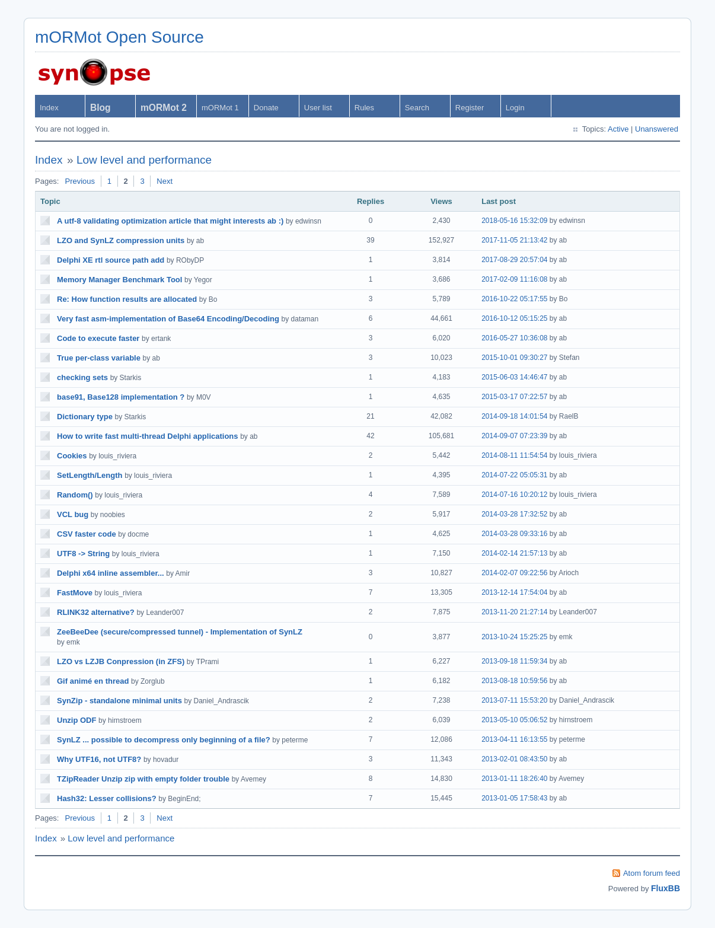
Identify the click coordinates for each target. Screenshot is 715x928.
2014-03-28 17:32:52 (514, 514)
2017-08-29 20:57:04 (514, 260)
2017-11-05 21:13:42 (514, 240)
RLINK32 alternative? (96, 612)
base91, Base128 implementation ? (120, 397)
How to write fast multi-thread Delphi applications (147, 436)
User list (318, 107)
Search (417, 107)
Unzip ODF (76, 720)
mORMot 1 (220, 107)
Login (515, 107)
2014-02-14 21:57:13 (514, 553)
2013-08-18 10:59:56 (514, 681)
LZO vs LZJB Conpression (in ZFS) (120, 661)
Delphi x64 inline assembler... (110, 573)
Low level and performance (144, 160)
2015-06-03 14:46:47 (514, 377)
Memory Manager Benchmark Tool (119, 279)
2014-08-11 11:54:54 (514, 455)
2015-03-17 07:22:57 (514, 397)
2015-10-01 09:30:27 (514, 357)
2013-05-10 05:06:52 (514, 720)
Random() (75, 494)
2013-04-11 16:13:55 (514, 739)
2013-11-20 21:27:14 (514, 612)
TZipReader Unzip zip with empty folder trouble (143, 778)
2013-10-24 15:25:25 (514, 637)
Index (49, 107)
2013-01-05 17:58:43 (514, 798)
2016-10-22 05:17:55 (514, 299)
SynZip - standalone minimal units (119, 700)
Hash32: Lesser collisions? (107, 798)
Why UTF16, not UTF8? (99, 759)
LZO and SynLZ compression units (120, 240)
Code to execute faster (98, 338)
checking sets (82, 377)
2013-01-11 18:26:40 (514, 778)
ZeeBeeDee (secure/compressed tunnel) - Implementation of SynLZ (179, 631)
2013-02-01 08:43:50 (514, 759)
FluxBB (665, 888)
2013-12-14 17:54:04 (514, 592)
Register (469, 107)
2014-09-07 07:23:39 (514, 436)
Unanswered (656, 129)
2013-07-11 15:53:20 (514, 700)
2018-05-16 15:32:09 (514, 220)
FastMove (74, 592)
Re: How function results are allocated (127, 299)
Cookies (72, 455)
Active (618, 129)
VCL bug (72, 514)
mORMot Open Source (119, 37)
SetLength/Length (90, 475)
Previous (80, 181)
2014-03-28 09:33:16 (514, 534)
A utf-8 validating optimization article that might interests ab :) (170, 220)
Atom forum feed (651, 873)
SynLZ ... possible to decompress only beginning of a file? (163, 739)
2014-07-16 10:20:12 (514, 494)
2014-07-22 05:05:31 (514, 475)
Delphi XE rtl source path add (110, 260)
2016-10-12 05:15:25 (514, 318)
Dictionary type (85, 416)
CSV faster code (86, 534)
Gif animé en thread (93, 681)
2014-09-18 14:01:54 (514, 416)
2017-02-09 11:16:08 (514, 279)
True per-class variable (99, 357)
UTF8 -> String (83, 553)
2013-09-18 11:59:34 (514, 661)
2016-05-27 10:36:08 (514, 338)
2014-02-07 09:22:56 (514, 573)
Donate (266, 107)
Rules (364, 107)
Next (165, 181)
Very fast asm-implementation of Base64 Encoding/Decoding (168, 318)
